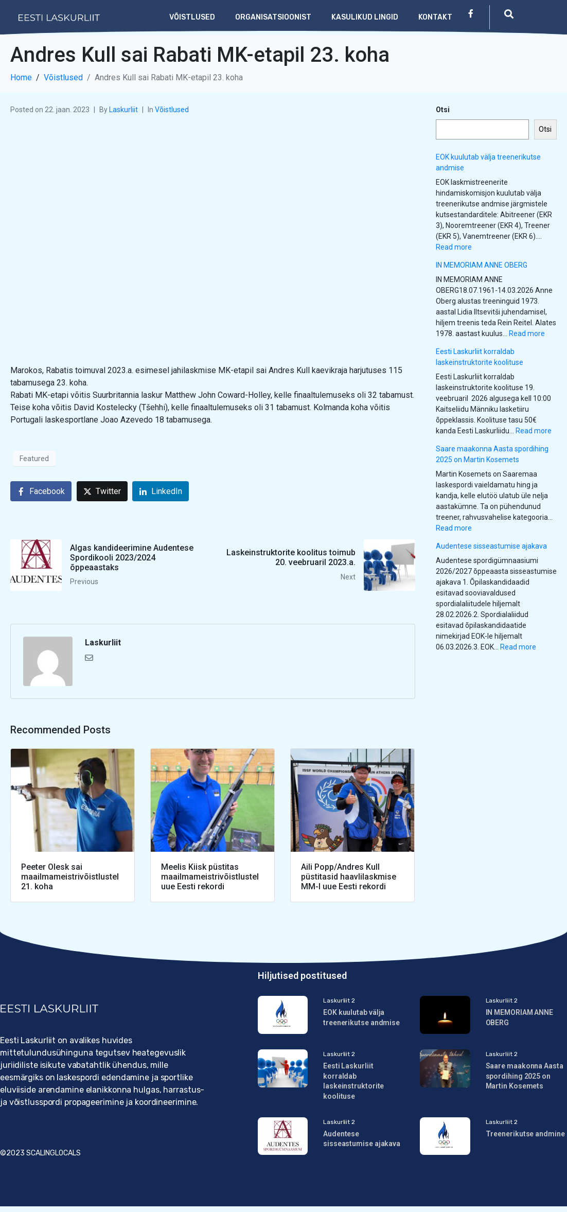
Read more (454, 247)
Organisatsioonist (273, 17)
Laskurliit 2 (339, 1000)
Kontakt (435, 17)
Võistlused (192, 17)
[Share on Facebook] (41, 491)
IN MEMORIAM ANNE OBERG (481, 265)
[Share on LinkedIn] (160, 491)
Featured (34, 458)
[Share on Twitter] (102, 491)
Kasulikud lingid (364, 17)
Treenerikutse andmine (525, 1135)
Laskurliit (123, 110)
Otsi (443, 110)
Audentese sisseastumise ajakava (491, 546)
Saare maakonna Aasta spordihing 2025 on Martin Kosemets (524, 1078)
